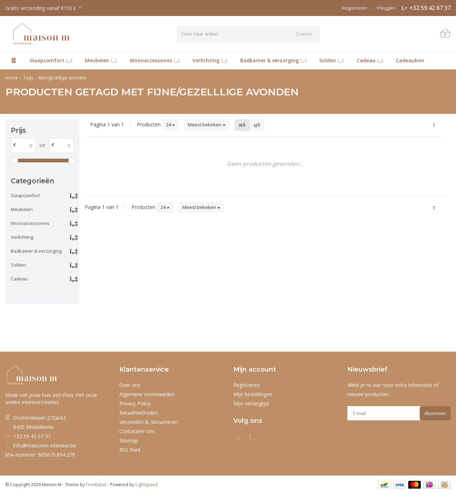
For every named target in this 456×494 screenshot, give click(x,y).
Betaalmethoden (138, 412)
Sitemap (128, 440)
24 (170, 124)
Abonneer (435, 413)
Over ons (129, 385)
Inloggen (386, 8)
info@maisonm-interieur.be (44, 445)
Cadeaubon (410, 60)
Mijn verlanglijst (251, 403)
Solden (331, 60)
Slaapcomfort (51, 60)
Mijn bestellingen (252, 394)
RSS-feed (129, 449)
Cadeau (370, 60)
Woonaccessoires (155, 60)
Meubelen (101, 60)
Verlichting (210, 60)
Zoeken (303, 34)
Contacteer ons (137, 431)
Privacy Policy (135, 403)
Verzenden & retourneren (148, 422)
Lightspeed (146, 485)
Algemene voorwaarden (147, 394)
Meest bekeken (207, 124)
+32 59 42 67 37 (430, 8)
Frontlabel (96, 485)
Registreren (354, 8)
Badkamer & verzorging (273, 60)
